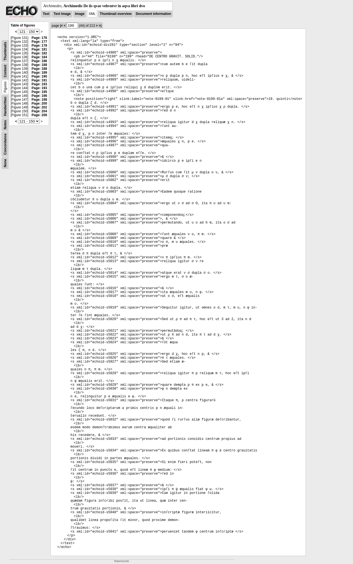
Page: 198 (39, 100)
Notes (5, 124)
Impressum (121, 561)
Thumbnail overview (116, 14)
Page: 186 (39, 61)
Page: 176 (39, 38)
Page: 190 (39, 76)
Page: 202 (39, 107)
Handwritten (5, 106)
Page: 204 (39, 111)
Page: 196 (39, 96)
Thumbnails (5, 51)
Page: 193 (39, 84)
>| (100, 26)
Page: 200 (39, 103)
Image (80, 14)
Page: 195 (39, 92)
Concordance (5, 144)
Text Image (62, 14)
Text (46, 14)
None (5, 163)
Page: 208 (39, 115)
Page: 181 (39, 49)
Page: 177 (39, 42)
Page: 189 (39, 73)
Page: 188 (39, 65)
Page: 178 (39, 45)
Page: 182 (39, 53)
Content (5, 71)
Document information (153, 14)
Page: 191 (39, 80)
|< (61, 26)
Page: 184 (39, 57)
